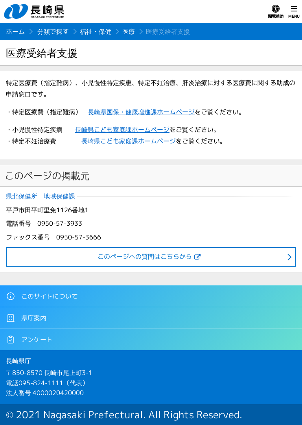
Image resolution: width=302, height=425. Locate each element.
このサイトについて (42, 296)
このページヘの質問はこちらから (145, 256)
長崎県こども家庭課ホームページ (122, 129)
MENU (294, 12)
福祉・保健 (95, 31)
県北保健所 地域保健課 (40, 196)
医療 (128, 31)
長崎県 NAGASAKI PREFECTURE (35, 11)
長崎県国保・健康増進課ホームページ (141, 112)
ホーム (15, 31)
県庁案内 (26, 318)
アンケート (29, 339)
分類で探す (53, 31)
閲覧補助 (276, 12)
